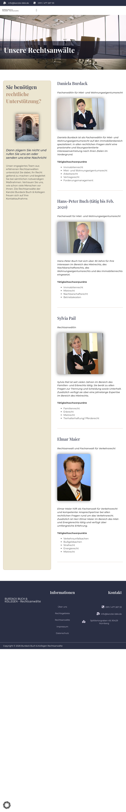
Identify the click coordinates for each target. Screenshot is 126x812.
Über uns (62, 606)
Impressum (62, 626)
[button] (36, 10)
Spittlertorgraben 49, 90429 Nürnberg (100, 622)
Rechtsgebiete (62, 613)
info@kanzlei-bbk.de (109, 614)
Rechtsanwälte (62, 620)
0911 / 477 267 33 (112, 607)
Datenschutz (62, 633)
